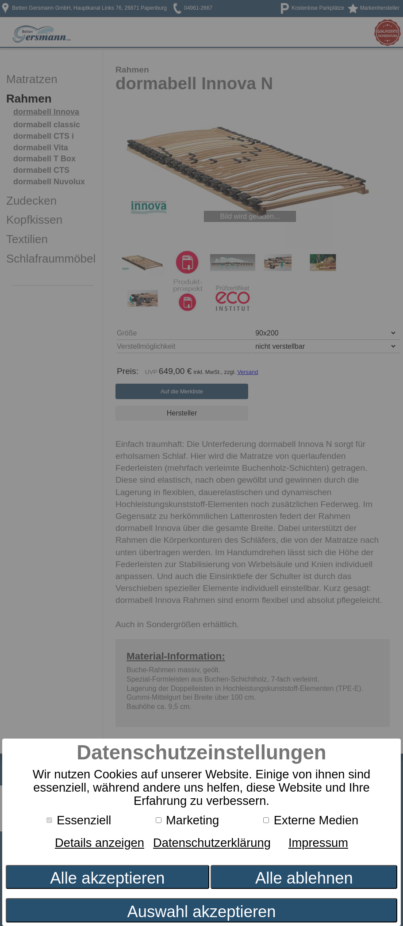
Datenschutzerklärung (212, 843)
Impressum (318, 843)
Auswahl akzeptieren (201, 912)
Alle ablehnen (304, 878)
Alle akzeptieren (107, 878)
